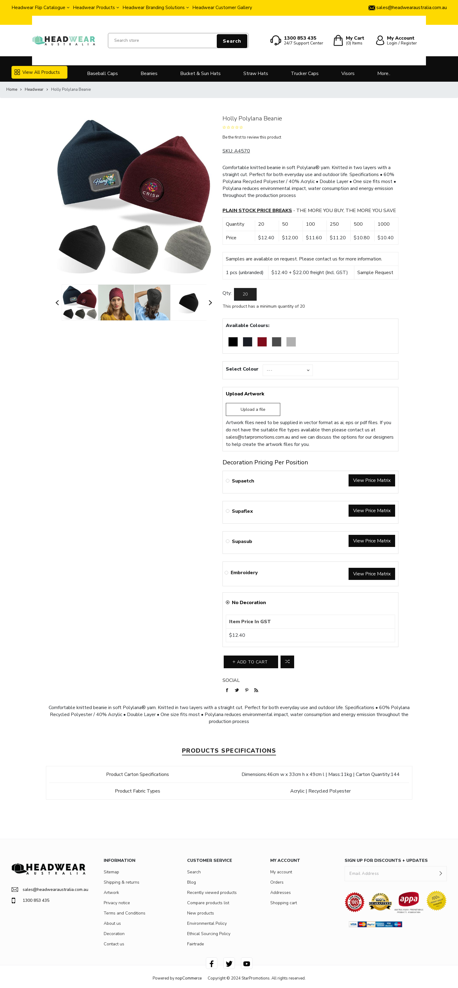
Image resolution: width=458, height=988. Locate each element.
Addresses (280, 892)
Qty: (227, 293)
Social (231, 680)
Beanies (149, 73)
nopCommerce (188, 978)
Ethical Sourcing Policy (208, 934)
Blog (191, 882)
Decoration (114, 934)
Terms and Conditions (124, 913)
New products (200, 913)
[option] (80, 302)
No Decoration (249, 602)
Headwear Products (94, 8)
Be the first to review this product (252, 137)
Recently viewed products (212, 892)
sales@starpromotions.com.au (258, 437)
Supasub (242, 541)
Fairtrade (195, 944)
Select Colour (242, 369)
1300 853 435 (30, 901)
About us (112, 923)
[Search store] (178, 40)
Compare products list (208, 903)
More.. (383, 73)
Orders (277, 882)
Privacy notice (117, 903)
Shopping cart (283, 903)
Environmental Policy (207, 923)
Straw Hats (255, 73)
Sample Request (375, 272)
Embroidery (244, 572)
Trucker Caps (305, 73)
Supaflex (242, 511)
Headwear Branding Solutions (153, 8)
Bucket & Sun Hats (200, 73)
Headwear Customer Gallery (222, 8)
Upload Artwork (245, 394)
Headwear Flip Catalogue (38, 8)
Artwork (111, 892)
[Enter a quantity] (245, 294)
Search (232, 41)
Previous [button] (57, 303)
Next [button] (210, 303)
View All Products (37, 72)
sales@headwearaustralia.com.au (48, 889)
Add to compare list (287, 662)
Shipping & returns (121, 882)
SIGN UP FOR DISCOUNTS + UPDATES (386, 860)
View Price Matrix (372, 480)
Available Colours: (247, 325)
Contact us (114, 944)
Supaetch (243, 481)
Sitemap (111, 872)
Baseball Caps (102, 73)
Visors (348, 73)
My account (281, 872)
